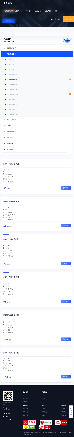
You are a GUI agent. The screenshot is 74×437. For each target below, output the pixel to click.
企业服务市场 (11, 143)
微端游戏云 (12, 99)
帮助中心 (25, 412)
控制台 (51, 19)
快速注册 (68, 19)
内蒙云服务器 (13, 79)
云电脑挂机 (10, 126)
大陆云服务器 (11, 54)
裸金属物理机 (11, 131)
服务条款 (44, 415)
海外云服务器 (11, 120)
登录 (59, 19)
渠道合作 (38, 11)
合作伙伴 (44, 395)
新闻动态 (25, 409)
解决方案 (48, 11)
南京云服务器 (13, 104)
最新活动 (8, 11)
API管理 (25, 401)
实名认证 (25, 398)
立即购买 (65, 188)
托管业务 (10, 149)
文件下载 (25, 415)
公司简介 (44, 409)
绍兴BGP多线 (13, 89)
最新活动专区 (11, 48)
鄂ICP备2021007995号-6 (51, 432)
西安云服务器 (13, 109)
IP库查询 (63, 412)
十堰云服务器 (13, 59)
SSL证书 (10, 137)
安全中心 (25, 395)
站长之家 (63, 415)
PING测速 (63, 409)
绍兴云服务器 (13, 84)
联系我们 (44, 412)
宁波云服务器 (13, 74)
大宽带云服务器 (13, 94)
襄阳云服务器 (13, 64)
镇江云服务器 (13, 69)
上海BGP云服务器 (14, 114)
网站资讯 (28, 11)
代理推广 (44, 398)
